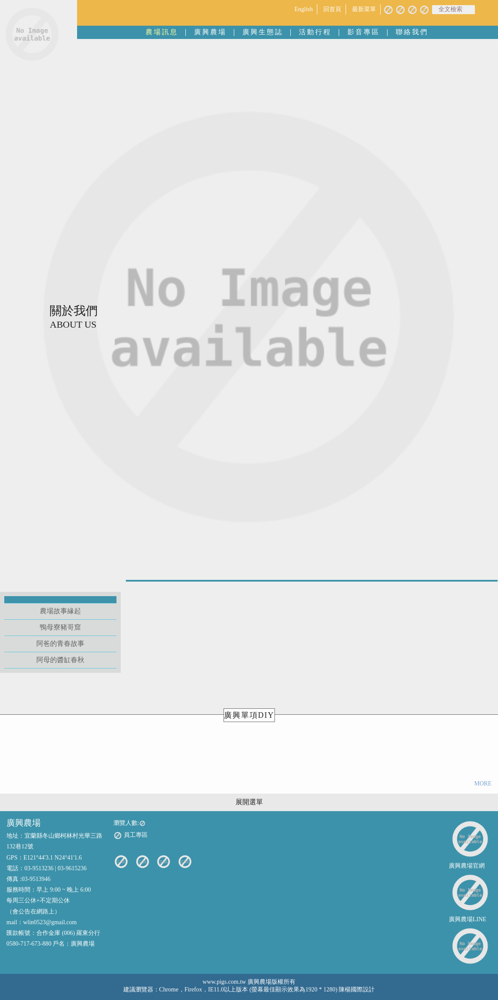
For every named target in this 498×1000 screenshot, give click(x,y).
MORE (483, 783)
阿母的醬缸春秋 (60, 659)
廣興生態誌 (262, 32)
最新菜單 (364, 9)
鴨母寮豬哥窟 (60, 627)
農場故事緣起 (60, 611)
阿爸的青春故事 (60, 643)
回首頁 (332, 9)
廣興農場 (210, 32)
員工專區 (130, 835)
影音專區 (363, 32)
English (304, 9)
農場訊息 (162, 32)
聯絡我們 (412, 32)
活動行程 (315, 32)
